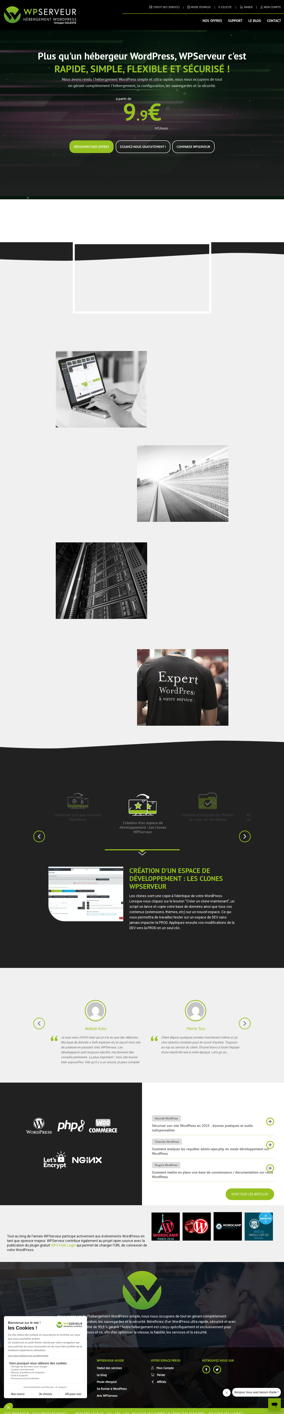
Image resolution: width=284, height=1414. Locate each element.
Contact (274, 20)
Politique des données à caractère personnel (169, 1408)
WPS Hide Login (63, 1240)
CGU (109, 1408)
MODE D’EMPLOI (201, 7)
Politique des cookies (226, 1408)
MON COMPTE (272, 7)
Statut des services (109, 1363)
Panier (248, 7)
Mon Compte (165, 1363)
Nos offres (212, 20)
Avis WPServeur (107, 1390)
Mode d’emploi (107, 1377)
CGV (126, 1408)
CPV (118, 1408)
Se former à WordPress (112, 1384)
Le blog (254, 20)
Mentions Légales (90, 1408)
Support (235, 20)
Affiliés (161, 1377)
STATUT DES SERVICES (166, 7)
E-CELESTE (225, 7)
